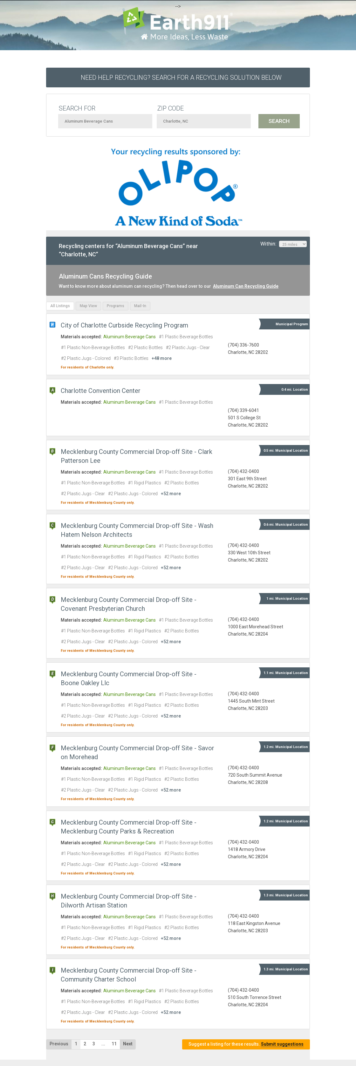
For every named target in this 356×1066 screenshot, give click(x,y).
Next (128, 1043)
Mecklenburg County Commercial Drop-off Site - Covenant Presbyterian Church (128, 604)
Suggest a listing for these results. (246, 1044)
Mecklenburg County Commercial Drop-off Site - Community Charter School (128, 975)
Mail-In (140, 306)
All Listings (60, 306)
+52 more (171, 493)
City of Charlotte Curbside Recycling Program (124, 325)
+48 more (162, 358)
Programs (115, 306)
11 (114, 1043)
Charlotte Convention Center (100, 391)
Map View (88, 306)
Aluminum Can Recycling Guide (245, 286)
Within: (283, 243)
